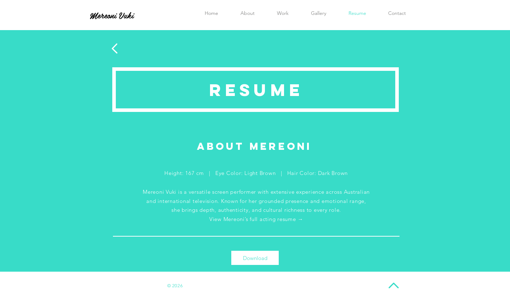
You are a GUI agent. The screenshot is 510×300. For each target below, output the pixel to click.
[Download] (255, 258)
